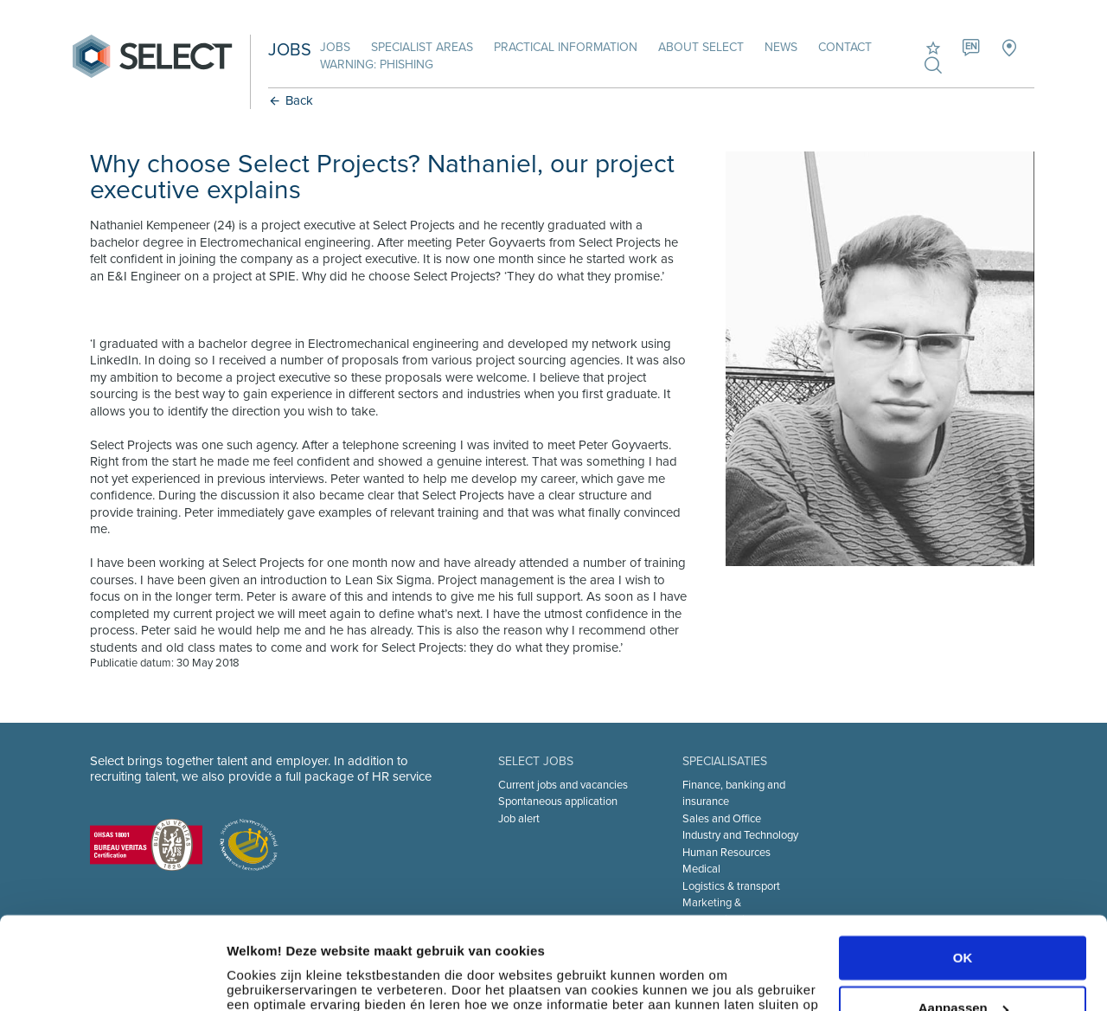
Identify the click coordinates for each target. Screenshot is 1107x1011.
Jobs (335, 47)
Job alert (519, 819)
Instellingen (263, 976)
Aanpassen (963, 921)
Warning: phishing (376, 64)
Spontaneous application (557, 801)
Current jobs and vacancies (563, 785)
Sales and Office (721, 819)
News (781, 47)
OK (963, 871)
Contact (845, 47)
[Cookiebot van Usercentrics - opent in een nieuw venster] (112, 977)
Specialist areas (422, 47)
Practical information (565, 47)
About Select (701, 47)
